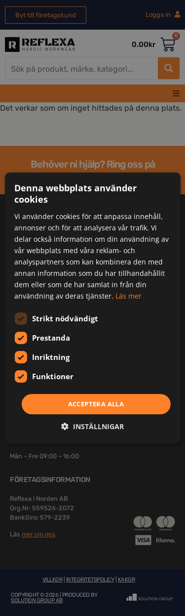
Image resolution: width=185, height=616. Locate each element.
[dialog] (92, 308)
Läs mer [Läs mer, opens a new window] (128, 296)
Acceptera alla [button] (96, 403)
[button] (92, 426)
